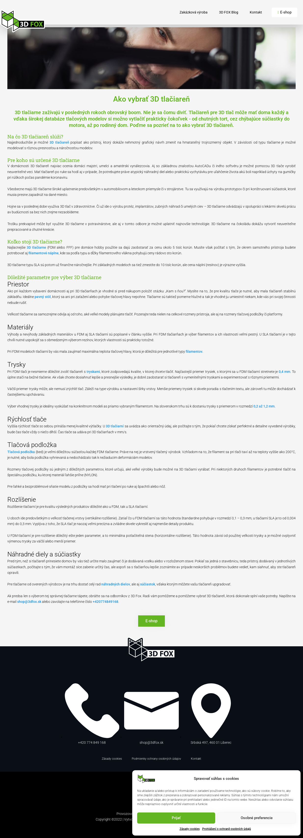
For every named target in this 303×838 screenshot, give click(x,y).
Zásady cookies (190, 829)
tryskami (93, 372)
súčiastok (147, 584)
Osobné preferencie (257, 818)
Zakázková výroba (194, 12)
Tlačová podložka (21, 452)
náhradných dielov (115, 584)
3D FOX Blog (228, 12)
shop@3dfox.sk (29, 602)
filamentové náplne (43, 253)
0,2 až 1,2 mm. (264, 406)
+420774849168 (105, 602)
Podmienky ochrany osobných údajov (156, 758)
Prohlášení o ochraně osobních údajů (226, 829)
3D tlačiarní (115, 426)
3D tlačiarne (36, 247)
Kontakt (256, 12)
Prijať (176, 818)
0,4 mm (284, 372)
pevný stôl (43, 297)
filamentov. (194, 351)
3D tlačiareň (59, 142)
